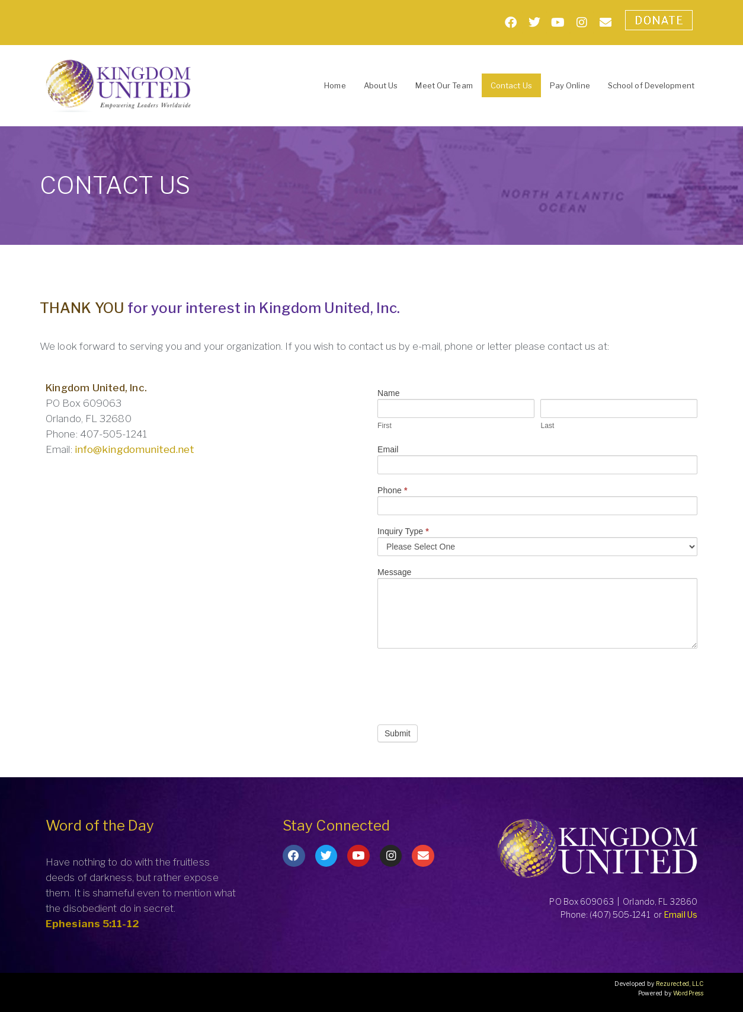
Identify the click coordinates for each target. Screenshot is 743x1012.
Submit (398, 733)
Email (388, 449)
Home (334, 85)
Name (388, 393)
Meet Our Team (443, 85)
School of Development (651, 85)
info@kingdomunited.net (134, 449)
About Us (381, 85)
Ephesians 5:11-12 (92, 924)
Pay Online (570, 85)
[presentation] (467, 683)
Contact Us (511, 85)
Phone (392, 490)
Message (394, 572)
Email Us (680, 914)
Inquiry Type (403, 531)
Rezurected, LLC (680, 983)
